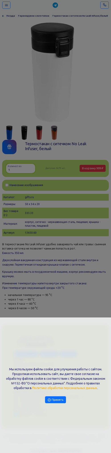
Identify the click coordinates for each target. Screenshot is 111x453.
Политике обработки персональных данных (64, 388)
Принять (55, 399)
